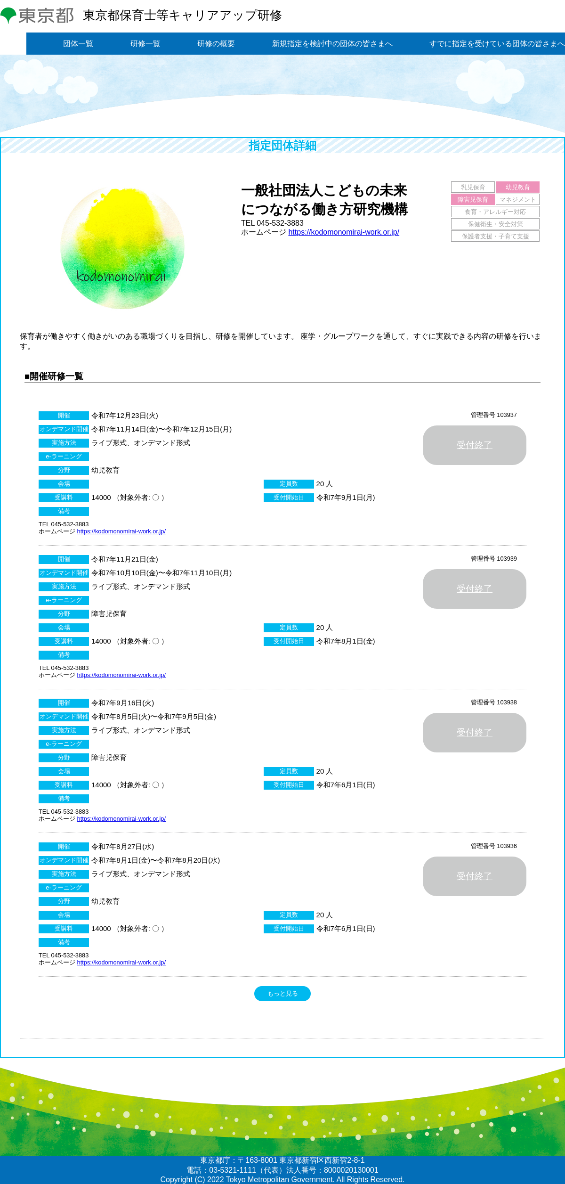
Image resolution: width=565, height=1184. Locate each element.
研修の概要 (216, 44)
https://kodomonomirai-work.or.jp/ (343, 232)
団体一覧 (78, 44)
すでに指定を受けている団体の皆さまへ (497, 44)
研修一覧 (145, 44)
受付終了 (474, 445)
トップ (13, 44)
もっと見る (282, 993)
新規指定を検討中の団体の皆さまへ (332, 44)
